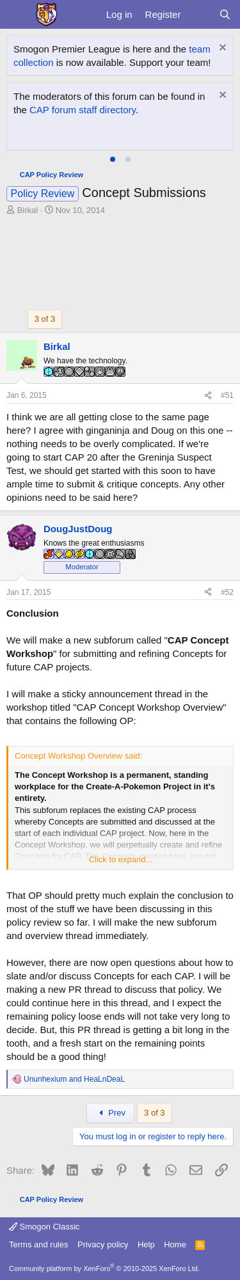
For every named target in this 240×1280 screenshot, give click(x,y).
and (74, 1079)
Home (175, 1244)
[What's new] (199, 14)
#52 (227, 592)
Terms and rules (38, 1244)
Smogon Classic (44, 1226)
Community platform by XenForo (104, 1268)
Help (146, 1244)
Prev (110, 1113)
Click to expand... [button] (121, 859)
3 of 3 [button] (45, 319)
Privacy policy (102, 1244)
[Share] (208, 395)
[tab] (112, 159)
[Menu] (18, 15)
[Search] (224, 14)
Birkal (27, 210)
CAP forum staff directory (82, 109)
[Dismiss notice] (221, 49)
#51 (227, 395)
